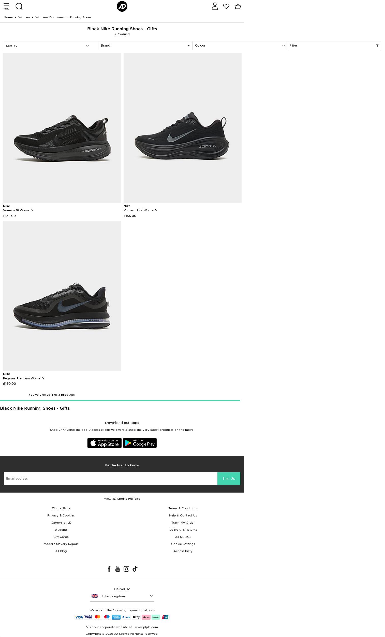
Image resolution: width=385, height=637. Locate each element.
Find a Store (61, 508)
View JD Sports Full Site (122, 498)
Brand (105, 45)
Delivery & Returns (183, 529)
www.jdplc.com (146, 627)
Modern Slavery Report (61, 544)
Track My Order (183, 522)
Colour (200, 45)
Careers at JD (61, 522)
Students (61, 529)
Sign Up (229, 478)
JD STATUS (183, 537)
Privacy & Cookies (61, 515)
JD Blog (61, 551)
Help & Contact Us (183, 515)
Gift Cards (61, 537)
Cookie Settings (183, 544)
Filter (334, 45)
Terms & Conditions (183, 508)
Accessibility (183, 551)
